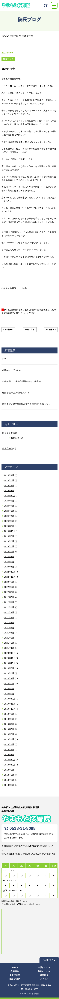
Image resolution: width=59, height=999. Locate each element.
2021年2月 (9, 643)
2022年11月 (9, 577)
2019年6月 (9, 729)
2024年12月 (9, 495)
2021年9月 (9, 617)
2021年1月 (9, 648)
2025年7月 (9, 475)
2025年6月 (9, 480)
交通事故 (15, 971)
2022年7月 (9, 587)
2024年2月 (9, 526)
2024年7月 (9, 506)
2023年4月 (9, 551)
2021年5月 (9, 633)
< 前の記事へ (8, 330)
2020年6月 (9, 683)
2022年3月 (9, 607)
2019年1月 (9, 754)
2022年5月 (9, 597)
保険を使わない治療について (16, 392)
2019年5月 (9, 734)
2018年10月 (9, 765)
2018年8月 (9, 775)
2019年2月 (9, 749)
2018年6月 (9, 785)
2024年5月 (9, 511)
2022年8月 (9, 582)
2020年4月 (9, 688)
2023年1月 (9, 567)
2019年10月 (9, 709)
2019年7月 (9, 724)
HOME (15, 967)
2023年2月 (9, 561)
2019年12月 (9, 699)
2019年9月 (9, 714)
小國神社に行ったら (11, 370)
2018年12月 (9, 759)
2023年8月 (9, 536)
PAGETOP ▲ (49, 960)
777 (4, 359)
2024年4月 (9, 516)
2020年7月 (9, 678)
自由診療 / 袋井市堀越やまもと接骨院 (21, 381)
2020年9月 (9, 668)
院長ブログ (7, 433)
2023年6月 (9, 541)
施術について (44, 971)
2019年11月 (9, 704)
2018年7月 (9, 780)
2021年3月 (9, 638)
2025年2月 (9, 485)
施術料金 (44, 975)
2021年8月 (9, 622)
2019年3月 (9, 744)
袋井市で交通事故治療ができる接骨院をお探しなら (26, 404)
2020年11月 (9, 658)
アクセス (44, 979)
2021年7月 (9, 627)
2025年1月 (9, 490)
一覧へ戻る (29, 330)
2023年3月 (9, 556)
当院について (44, 967)
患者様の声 (7, 448)
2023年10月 (9, 531)
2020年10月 (9, 663)
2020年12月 (9, 653)
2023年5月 (9, 546)
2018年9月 (9, 770)
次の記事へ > (50, 330)
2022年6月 (9, 592)
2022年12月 (9, 572)
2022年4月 (9, 602)
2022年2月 (9, 612)
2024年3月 (9, 521)
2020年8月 (9, 673)
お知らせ (15, 438)
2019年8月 (9, 719)
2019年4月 (9, 739)
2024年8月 (9, 501)
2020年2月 (9, 693)
